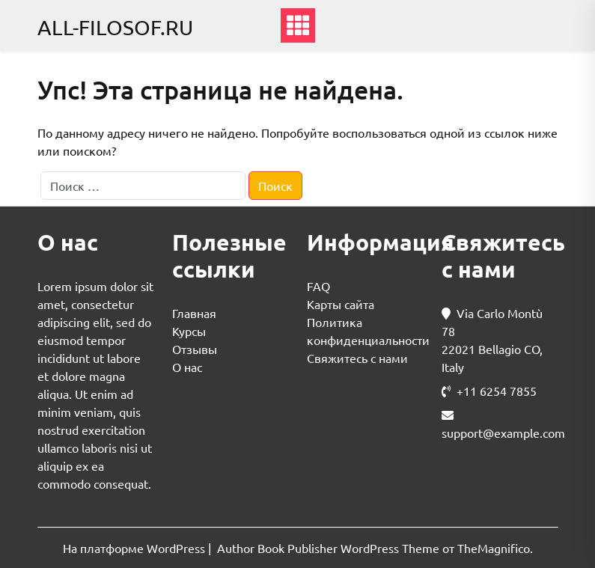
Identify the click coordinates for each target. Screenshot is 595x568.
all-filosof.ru (115, 27)
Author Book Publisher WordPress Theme (329, 547)
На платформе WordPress (135, 547)
